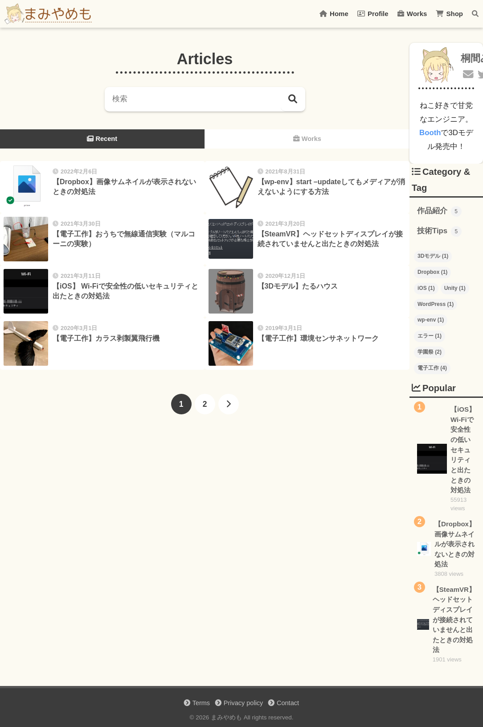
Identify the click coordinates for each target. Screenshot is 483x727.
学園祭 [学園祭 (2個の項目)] (430, 352)
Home (333, 13)
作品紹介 (439, 211)
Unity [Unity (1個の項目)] (455, 288)
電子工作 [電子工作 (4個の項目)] (432, 368)
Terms (201, 702)
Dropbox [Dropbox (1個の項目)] (432, 272)
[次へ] (228, 404)
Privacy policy (243, 702)
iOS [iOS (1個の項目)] (426, 288)
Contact (288, 702)
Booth (430, 132)
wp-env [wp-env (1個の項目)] (431, 320)
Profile (373, 13)
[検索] (293, 99)
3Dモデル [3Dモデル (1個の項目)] (433, 256)
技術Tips (439, 231)
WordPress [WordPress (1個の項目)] (436, 304)
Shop (449, 13)
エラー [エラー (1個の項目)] (430, 336)
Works (412, 13)
